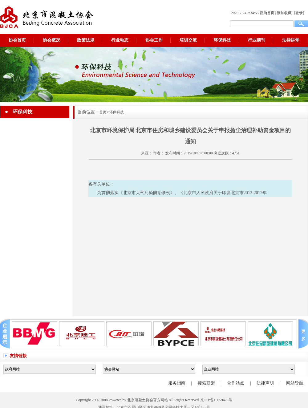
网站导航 (294, 383)
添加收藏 (284, 13)
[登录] (299, 13)
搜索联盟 (206, 383)
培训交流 (188, 40)
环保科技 (222, 40)
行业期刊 (256, 40)
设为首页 (267, 13)
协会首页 (17, 40)
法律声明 (265, 383)
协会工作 (154, 40)
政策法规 (85, 40)
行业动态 (119, 40)
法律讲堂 (290, 40)
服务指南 (176, 383)
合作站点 (235, 383)
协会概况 (51, 40)
